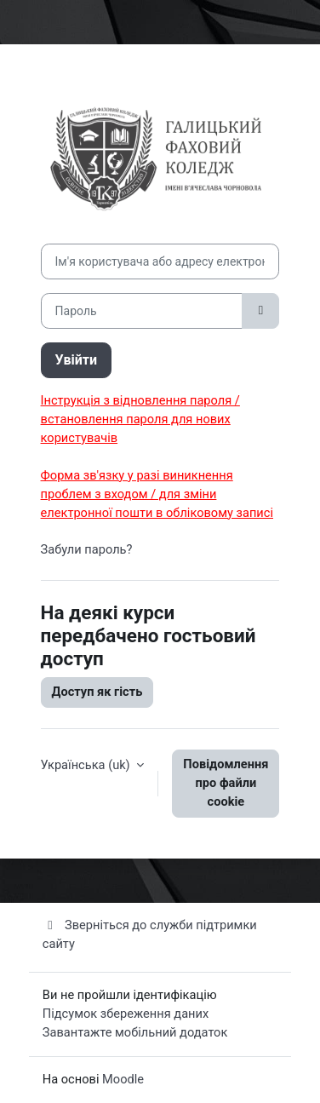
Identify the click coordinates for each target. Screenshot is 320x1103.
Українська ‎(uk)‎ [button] (87, 765)
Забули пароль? (87, 549)
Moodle (123, 1079)
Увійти (76, 360)
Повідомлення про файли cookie (225, 782)
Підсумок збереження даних (126, 1013)
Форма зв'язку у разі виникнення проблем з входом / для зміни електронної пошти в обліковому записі (157, 494)
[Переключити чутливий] (260, 311)
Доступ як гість (97, 691)
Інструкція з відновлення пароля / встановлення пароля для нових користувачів (140, 419)
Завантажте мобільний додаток (135, 1032)
